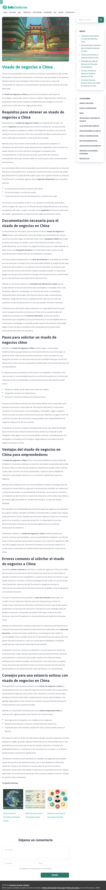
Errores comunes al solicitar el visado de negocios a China (88, 68)
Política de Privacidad (49, 883)
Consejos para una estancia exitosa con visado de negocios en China (90, 78)
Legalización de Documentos (90, 141)
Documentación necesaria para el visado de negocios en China (91, 43)
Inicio (35, 7)
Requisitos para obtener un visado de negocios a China (90, 33)
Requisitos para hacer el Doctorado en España (56, 810)
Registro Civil (84, 153)
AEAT (49, 7)
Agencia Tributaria (86, 98)
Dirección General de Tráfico (90, 126)
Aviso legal (61, 883)
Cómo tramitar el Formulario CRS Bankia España (11, 812)
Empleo (88, 7)
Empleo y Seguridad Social (89, 131)
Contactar (97, 7)
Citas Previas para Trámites (89, 121)
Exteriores (76, 7)
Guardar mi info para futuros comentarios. (37, 863)
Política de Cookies (72, 883)
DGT (82, 7)
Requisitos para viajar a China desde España (34, 810)
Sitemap (10, 885)
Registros (55, 7)
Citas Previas (65, 7)
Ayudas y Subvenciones (88, 103)
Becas (82, 108)
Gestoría (42, 7)
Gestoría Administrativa (88, 136)
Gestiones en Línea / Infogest (19, 880)
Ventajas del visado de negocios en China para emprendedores (89, 59)
